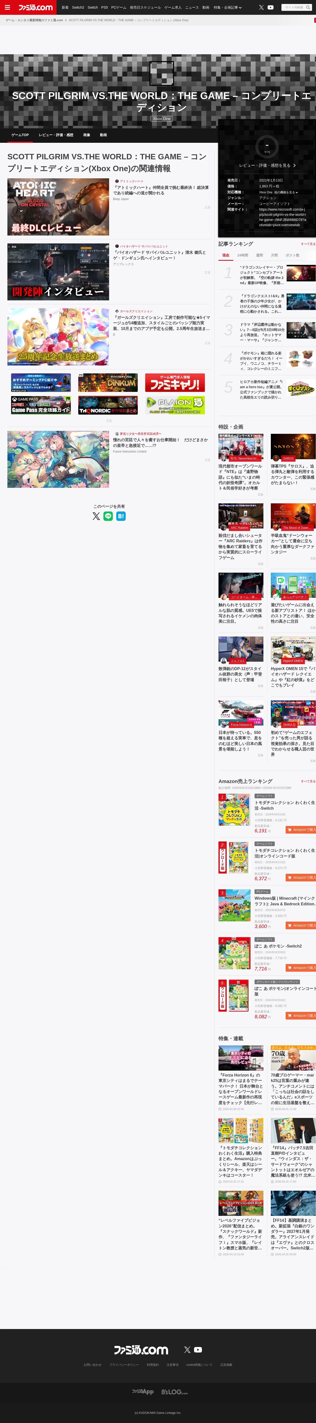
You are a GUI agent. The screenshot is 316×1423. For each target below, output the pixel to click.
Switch (93, 7)
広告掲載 (226, 1365)
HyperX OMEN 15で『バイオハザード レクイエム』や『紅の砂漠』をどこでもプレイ (293, 677)
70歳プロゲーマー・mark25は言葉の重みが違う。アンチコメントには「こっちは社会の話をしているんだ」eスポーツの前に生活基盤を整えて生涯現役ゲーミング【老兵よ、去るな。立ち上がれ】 (292, 1089)
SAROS (288, 458)
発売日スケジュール (145, 7)
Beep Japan (121, 199)
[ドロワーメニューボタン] (7, 7)
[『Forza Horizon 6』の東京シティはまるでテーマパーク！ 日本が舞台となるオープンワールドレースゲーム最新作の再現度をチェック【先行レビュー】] (240, 1058)
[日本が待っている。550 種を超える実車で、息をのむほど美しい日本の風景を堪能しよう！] (240, 713)
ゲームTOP (20, 135)
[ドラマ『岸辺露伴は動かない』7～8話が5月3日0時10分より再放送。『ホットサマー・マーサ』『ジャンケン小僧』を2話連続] (301, 330)
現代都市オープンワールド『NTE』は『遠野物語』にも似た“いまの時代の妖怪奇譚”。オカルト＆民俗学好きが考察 (240, 477)
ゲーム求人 (173, 7)
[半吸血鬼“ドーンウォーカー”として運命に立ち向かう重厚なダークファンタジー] (293, 516)
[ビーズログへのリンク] (175, 1391)
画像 (86, 135)
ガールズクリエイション (136, 311)
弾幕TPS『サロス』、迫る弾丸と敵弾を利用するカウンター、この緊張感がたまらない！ (292, 474)
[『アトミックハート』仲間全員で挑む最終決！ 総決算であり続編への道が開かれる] (58, 207)
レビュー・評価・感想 (56, 135)
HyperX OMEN (293, 661)
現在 (225, 255)
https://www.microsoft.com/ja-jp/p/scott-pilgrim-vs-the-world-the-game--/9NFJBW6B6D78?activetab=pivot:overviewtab (282, 217)
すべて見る (308, 244)
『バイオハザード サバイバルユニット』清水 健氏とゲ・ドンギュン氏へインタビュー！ (159, 255)
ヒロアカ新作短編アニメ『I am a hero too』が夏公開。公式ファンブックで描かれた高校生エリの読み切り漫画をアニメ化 (261, 390)
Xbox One (161, 119)
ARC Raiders (239, 527)
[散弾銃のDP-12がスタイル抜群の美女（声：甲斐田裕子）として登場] (240, 649)
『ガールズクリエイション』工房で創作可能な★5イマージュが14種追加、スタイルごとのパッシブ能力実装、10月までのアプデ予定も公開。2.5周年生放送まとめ (161, 323)
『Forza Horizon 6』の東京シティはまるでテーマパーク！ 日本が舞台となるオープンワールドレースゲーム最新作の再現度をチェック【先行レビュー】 (240, 1089)
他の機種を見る (284, 192)
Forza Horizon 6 (241, 725)
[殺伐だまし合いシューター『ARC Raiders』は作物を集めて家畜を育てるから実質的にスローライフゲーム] (240, 516)
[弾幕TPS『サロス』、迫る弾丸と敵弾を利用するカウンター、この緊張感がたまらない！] (293, 446)
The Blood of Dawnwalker (298, 527)
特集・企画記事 (226, 7)
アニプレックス (123, 264)
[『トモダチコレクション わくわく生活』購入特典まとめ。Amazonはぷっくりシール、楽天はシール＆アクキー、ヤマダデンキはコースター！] (240, 1130)
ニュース (192, 7)
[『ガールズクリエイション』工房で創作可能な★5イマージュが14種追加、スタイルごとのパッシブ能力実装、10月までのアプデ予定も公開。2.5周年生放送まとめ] (58, 336)
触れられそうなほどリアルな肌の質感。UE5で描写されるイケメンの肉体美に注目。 (240, 613)
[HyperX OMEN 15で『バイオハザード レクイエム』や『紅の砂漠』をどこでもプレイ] (293, 649)
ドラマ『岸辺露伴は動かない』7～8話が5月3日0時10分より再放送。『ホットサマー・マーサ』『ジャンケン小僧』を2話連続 (262, 333)
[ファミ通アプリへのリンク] (143, 1391)
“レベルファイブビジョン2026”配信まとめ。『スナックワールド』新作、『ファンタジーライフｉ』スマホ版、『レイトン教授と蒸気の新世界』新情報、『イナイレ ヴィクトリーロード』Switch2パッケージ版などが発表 (240, 1234)
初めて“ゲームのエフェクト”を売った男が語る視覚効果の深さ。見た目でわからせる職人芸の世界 (292, 743)
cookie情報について (199, 1365)
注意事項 (172, 1365)
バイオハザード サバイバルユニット (144, 246)
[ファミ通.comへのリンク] (36, 7)
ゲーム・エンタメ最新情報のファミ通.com (34, 20)
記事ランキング (235, 244)
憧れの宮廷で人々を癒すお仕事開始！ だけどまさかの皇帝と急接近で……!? (160, 442)
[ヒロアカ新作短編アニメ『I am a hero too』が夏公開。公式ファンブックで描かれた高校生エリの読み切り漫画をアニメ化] (301, 387)
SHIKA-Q (289, 725)
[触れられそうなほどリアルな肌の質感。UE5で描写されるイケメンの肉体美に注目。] (240, 585)
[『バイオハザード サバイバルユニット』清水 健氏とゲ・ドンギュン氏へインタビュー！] (58, 272)
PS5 (104, 7)
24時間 (242, 255)
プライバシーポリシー (124, 1365)
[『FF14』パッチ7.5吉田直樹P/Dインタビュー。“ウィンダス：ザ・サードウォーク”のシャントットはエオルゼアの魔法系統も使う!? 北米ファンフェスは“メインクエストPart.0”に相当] (293, 1130)
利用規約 (153, 1365)
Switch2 (78, 7)
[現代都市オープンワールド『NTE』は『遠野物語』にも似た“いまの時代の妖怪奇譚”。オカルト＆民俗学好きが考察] (240, 446)
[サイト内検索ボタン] (296, 7)
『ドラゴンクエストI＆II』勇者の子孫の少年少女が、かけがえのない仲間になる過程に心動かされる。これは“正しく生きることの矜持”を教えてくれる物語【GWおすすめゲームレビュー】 (262, 304)
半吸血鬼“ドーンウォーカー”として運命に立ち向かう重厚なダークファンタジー (292, 543)
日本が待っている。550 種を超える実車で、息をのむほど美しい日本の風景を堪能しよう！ (240, 740)
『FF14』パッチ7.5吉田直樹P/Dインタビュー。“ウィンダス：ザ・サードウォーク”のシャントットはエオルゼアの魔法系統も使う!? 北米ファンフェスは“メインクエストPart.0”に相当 (293, 1162)
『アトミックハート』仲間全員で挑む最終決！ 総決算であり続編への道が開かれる (161, 190)
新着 (65, 7)
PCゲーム (118, 7)
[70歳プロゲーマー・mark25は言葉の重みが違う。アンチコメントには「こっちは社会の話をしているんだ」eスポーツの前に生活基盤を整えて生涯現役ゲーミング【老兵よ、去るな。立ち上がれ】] (293, 1058)
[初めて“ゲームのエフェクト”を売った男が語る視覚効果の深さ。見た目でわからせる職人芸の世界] (293, 713)
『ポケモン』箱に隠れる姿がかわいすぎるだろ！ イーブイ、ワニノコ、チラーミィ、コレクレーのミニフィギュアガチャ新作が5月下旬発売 (261, 361)
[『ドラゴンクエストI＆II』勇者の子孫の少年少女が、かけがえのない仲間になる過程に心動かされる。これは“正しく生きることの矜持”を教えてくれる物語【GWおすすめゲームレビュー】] (301, 301)
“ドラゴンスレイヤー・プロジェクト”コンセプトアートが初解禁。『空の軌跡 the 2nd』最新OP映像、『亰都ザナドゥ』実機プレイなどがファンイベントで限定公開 (262, 275)
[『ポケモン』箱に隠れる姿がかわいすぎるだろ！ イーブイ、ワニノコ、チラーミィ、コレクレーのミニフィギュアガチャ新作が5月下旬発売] (301, 359)
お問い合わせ (92, 1365)
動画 (205, 7)
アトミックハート (132, 181)
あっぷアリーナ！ (295, 597)
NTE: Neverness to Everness (246, 458)
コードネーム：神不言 (245, 597)
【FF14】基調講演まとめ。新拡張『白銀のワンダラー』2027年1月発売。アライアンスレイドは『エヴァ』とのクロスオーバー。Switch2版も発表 (292, 1234)
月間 (274, 255)
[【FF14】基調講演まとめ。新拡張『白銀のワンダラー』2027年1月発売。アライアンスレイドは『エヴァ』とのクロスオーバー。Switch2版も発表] (293, 1203)
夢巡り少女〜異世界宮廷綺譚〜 (140, 434)
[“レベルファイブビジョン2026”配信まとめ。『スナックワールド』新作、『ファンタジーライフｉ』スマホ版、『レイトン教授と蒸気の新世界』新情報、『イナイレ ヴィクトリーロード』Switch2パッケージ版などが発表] (240, 1203)
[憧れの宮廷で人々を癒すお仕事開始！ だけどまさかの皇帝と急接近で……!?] (58, 459)
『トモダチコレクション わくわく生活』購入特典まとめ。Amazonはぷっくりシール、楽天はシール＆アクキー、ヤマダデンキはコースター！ (240, 1162)
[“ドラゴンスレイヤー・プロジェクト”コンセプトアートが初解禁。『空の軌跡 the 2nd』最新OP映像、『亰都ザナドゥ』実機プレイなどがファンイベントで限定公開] (301, 273)
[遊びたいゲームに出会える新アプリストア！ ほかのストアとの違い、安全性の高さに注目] (293, 585)
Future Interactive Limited (129, 451)
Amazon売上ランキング (245, 781)
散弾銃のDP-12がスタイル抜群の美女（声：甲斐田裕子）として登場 (240, 674)
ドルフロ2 (237, 661)
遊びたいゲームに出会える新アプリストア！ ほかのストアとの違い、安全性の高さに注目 (293, 613)
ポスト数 (292, 255)
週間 (259, 255)
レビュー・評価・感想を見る (265, 165)
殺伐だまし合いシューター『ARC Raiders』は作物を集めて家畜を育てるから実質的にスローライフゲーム (240, 546)
